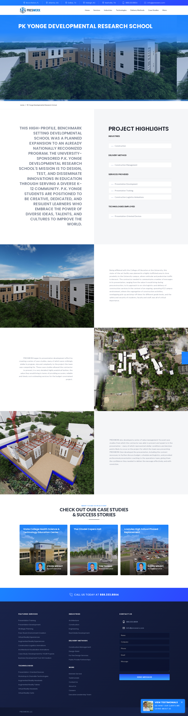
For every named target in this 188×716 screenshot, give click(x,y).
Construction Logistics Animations (141, 197)
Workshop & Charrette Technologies (33, 676)
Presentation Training (136, 190)
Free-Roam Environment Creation (32, 633)
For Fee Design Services (78, 655)
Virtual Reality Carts (26, 693)
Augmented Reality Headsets (30, 680)
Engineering (74, 629)
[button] (97, 10)
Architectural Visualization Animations (33, 649)
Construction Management (138, 165)
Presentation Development (138, 184)
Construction (132, 146)
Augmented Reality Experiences (31, 641)
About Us (72, 686)
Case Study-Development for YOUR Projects (36, 654)
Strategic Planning (25, 629)
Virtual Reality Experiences (29, 637)
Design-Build (74, 651)
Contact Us (73, 682)
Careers (72, 690)
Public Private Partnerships (80, 659)
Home (87, 10)
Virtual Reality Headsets (28, 689)
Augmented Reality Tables (29, 684)
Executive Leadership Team (80, 694)
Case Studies (153, 10)
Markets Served (75, 674)
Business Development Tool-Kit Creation (34, 658)
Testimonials (74, 678)
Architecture (74, 620)
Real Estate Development (79, 633)
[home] (30, 10)
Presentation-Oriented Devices (140, 216)
